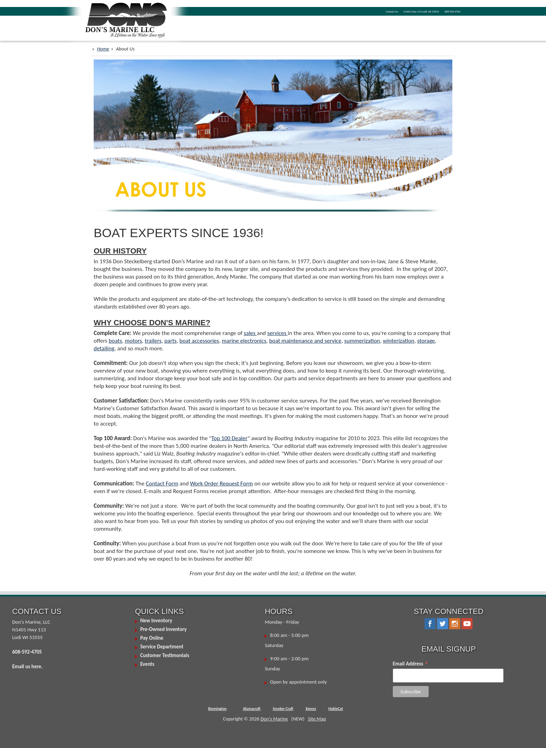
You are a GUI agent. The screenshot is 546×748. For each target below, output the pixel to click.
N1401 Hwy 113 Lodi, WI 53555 (421, 11)
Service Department (162, 647)
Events (147, 664)
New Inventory (156, 620)
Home (103, 49)
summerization (362, 340)
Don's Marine (274, 719)
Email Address (410, 664)
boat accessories (199, 340)
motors (133, 340)
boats (115, 340)
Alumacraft (251, 709)
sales (250, 333)
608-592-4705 (452, 11)
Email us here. (27, 666)
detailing (104, 348)
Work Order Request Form (221, 483)
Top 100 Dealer (229, 438)
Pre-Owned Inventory (163, 629)
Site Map (317, 719)
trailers (153, 340)
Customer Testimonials (164, 655)
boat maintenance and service (305, 340)
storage (426, 340)
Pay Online (151, 638)
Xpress (311, 709)
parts (170, 340)
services (277, 333)
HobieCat (335, 709)
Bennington (217, 709)
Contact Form (162, 483)
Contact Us (392, 11)
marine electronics (244, 340)
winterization (398, 340)
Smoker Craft (283, 709)
